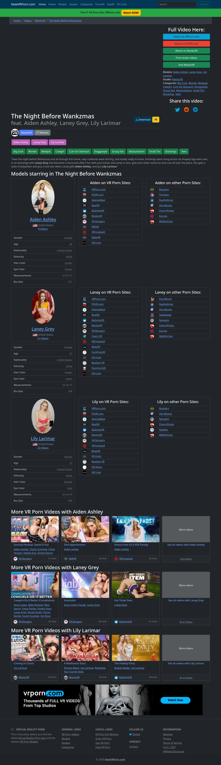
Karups (163, 216)
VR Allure (97, 467)
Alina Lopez (20, 605)
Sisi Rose (45, 616)
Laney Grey (195, 72)
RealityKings (166, 200)
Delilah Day (29, 553)
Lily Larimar (57, 142)
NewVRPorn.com (23, 4)
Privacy (167, 738)
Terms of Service (172, 743)
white (69, 256)
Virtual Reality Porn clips (32, 738)
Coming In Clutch (24, 663)
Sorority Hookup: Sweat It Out (31, 544)
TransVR (99, 4)
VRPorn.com (99, 189)
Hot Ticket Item (123, 600)
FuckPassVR (98, 352)
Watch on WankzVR (186, 50)
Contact (133, 746)
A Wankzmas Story (75, 663)
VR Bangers (98, 221)
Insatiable (70, 600)
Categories (86, 4)
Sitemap (168, 734)
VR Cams (122, 4)
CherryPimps (166, 210)
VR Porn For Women (107, 734)
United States (64, 250)
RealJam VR (98, 362)
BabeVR (96, 237)
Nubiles (163, 429)
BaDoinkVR (98, 210)
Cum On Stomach (183, 86)
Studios (73, 4)
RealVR (96, 205)
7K (155, 119)
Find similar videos (186, 57)
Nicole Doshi (35, 612)
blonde (68, 482)
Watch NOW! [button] (131, 12)
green (69, 378)
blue (69, 488)
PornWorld (165, 299)
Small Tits (198, 90)
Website (42, 132)
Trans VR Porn (103, 738)
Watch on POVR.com (186, 43)
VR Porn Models (29, 741)
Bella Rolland (35, 605)
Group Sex (169, 90)
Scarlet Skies (76, 671)
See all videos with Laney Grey (186, 600)
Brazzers (164, 189)
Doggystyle (200, 86)
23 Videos (42, 447)
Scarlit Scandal (30, 616)
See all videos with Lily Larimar (186, 663)
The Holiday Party (124, 663)
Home (42, 4)
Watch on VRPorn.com (186, 36)
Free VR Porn (102, 747)
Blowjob (202, 83)
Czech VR (97, 336)
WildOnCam (166, 221)
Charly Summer (38, 549)
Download (143, 119)
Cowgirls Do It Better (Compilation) (34, 600)
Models (62, 4)
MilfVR (95, 226)
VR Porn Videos (70, 734)
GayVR (110, 4)
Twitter (134, 734)
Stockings (168, 94)
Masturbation (184, 90)
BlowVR (96, 346)
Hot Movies (165, 205)
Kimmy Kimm (45, 553)
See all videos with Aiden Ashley (186, 544)
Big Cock (183, 83)
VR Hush (96, 357)
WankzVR (26, 132)
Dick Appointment (74, 544)
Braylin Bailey (122, 668)
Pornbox (164, 194)
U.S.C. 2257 (169, 747)
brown (68, 263)
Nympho (164, 320)
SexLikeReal (98, 200)
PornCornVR (99, 368)
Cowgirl (167, 86)
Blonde (193, 83)
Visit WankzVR (186, 65)
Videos (52, 4)
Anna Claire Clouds (75, 605)
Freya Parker (29, 608)
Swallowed (165, 315)
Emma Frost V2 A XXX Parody (131, 544)
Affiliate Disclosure (173, 751)
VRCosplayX (98, 232)
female (68, 237)
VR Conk (96, 242)
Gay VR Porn (102, 743)
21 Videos (42, 338)
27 (71, 353)
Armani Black (71, 668)
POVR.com (98, 194)
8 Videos (43, 229)
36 (71, 244)
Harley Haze (44, 608)
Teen (178, 94)
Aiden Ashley (180, 72)
